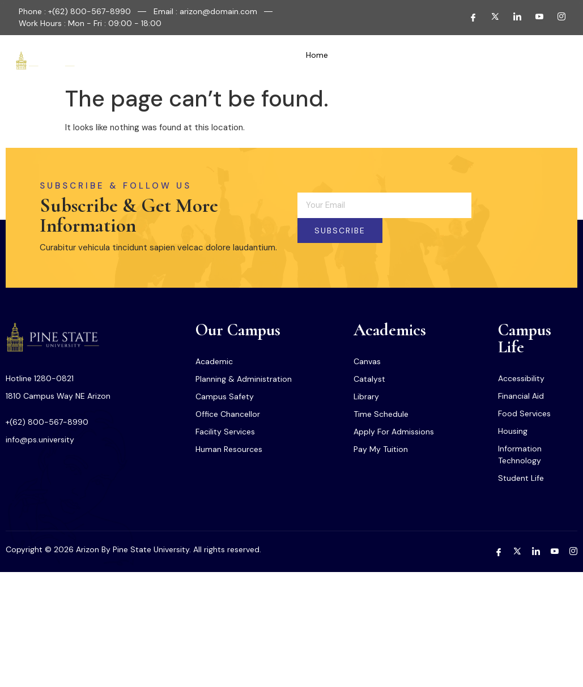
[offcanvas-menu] (557, 60)
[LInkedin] (512, 17)
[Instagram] (556, 17)
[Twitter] (490, 17)
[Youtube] (534, 17)
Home (317, 55)
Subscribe (339, 230)
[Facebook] (468, 17)
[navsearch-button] (530, 60)
